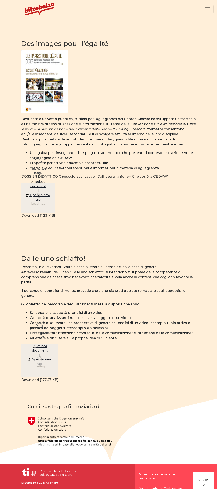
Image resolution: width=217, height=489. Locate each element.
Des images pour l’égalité (64, 43)
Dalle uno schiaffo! (53, 258)
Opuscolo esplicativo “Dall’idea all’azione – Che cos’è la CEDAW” (114, 177)
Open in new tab (38, 197)
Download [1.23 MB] (38, 215)
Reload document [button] (38, 184)
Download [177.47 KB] (39, 380)
